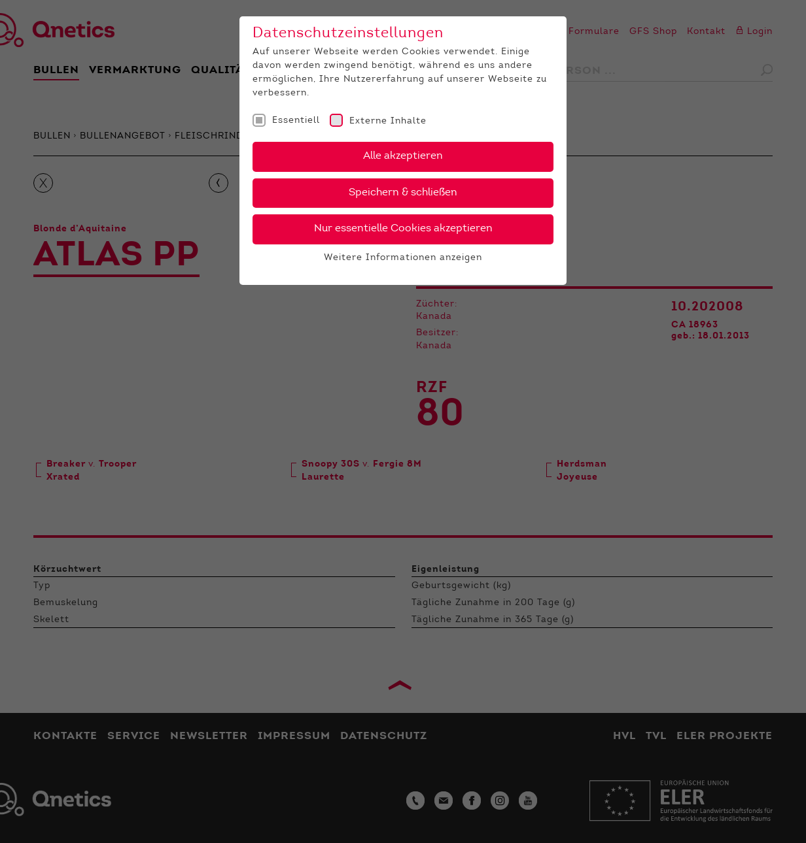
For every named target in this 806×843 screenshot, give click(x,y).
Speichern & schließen (403, 193)
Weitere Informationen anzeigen (403, 258)
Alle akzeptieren (403, 156)
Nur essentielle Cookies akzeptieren (403, 228)
